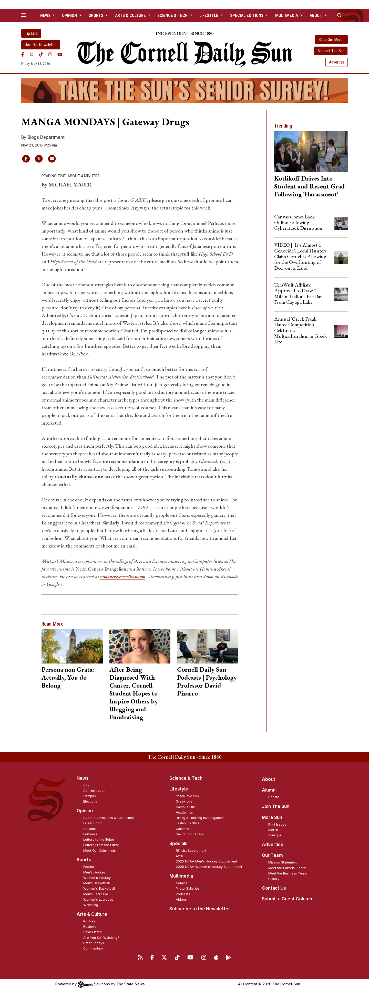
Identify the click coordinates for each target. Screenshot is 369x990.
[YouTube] (59, 54)
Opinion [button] (70, 15)
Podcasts (183, 894)
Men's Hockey (94, 872)
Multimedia (181, 876)
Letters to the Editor (98, 839)
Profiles (89, 921)
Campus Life (185, 807)
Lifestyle (178, 789)
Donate (273, 797)
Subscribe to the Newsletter (199, 908)
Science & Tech (185, 778)
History (273, 879)
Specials (178, 843)
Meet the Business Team (287, 873)
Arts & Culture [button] (131, 15)
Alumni (269, 790)
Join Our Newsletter (41, 44)
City (86, 785)
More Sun (272, 817)
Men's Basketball (96, 883)
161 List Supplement (191, 850)
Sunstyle (274, 835)
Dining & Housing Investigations (200, 818)
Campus (89, 796)
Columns (90, 829)
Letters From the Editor (101, 845)
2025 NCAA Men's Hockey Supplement (206, 861)
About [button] (316, 15)
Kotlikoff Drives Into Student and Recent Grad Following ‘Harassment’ (309, 186)
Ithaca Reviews (187, 796)
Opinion (85, 810)
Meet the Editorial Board (287, 868)
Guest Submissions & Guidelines (108, 818)
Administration (94, 791)
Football (89, 867)
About (268, 779)
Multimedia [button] (287, 15)
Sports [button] (96, 15)
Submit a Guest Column (287, 898)
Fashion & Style (188, 823)
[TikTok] (41, 54)
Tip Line (31, 33)
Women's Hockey (97, 878)
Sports (84, 859)
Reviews (89, 927)
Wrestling (90, 905)
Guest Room (92, 823)
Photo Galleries (188, 888)
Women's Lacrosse (98, 899)
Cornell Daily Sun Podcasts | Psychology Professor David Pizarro (207, 681)
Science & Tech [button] (173, 15)
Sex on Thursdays (190, 834)
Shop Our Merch (331, 39)
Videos (181, 899)
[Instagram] (50, 54)
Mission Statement (282, 862)
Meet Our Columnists (99, 850)
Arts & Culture (92, 914)
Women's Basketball (99, 888)
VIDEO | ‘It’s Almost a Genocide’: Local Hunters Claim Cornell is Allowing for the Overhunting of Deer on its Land (300, 256)
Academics (184, 812)
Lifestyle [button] (209, 15)
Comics (181, 883)
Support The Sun (330, 50)
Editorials (90, 834)
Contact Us (274, 888)
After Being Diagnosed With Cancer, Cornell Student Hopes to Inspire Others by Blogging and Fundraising (133, 693)
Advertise (336, 62)
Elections (90, 801)
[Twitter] (31, 54)
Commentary (93, 948)
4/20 (179, 856)
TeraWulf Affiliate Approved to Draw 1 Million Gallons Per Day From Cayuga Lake (298, 293)
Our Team (272, 855)
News (83, 778)
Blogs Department (46, 137)
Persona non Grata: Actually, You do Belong (68, 677)
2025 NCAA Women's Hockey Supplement (209, 867)
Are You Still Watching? (101, 938)
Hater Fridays (93, 943)
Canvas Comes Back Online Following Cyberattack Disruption (298, 222)
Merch (273, 830)
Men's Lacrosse (95, 894)
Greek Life (184, 801)
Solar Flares (92, 932)
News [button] (46, 15)
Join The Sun (275, 806)
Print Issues (277, 824)
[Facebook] (22, 54)
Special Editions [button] (247, 15)
